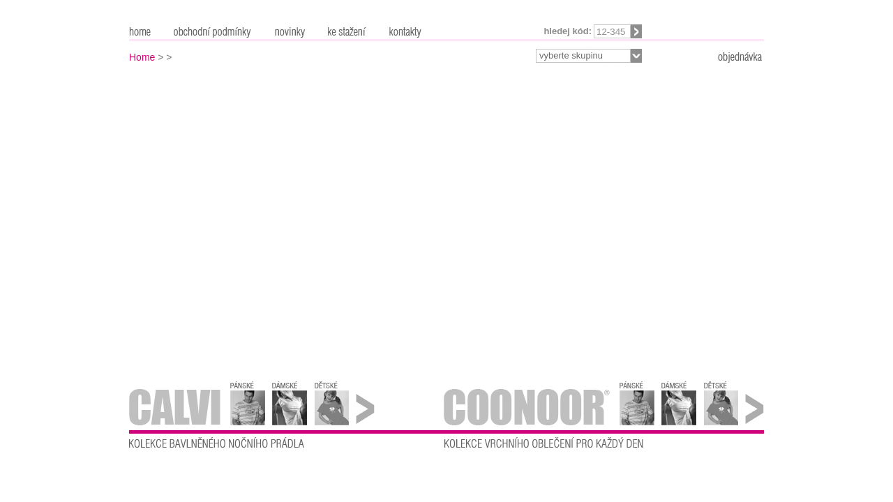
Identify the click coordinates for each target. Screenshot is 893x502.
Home (142, 57)
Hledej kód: (567, 31)
